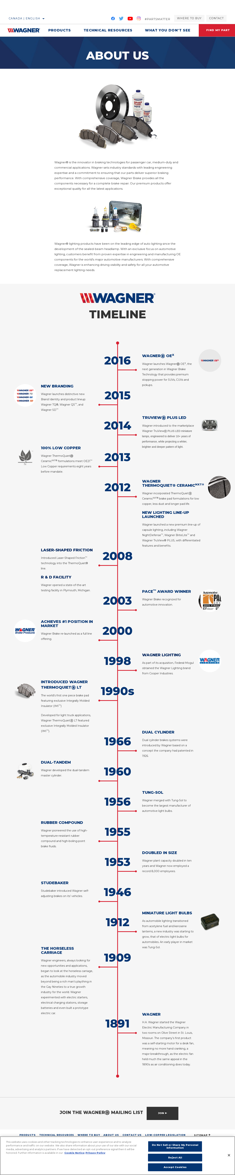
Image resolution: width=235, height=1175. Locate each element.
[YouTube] (130, 19)
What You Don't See (167, 30)
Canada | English (24, 18)
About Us (111, 1135)
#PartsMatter (157, 19)
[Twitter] (121, 19)
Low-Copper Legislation (165, 1135)
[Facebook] (113, 19)
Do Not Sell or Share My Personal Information (175, 1146)
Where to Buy (189, 18)
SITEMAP (202, 1135)
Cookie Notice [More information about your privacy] (74, 1152)
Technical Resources (108, 30)
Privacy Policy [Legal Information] (95, 1152)
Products (59, 30)
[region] (117, 1155)
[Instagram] (139, 19)
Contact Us (132, 1135)
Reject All (175, 1157)
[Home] (25, 30)
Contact (216, 18)
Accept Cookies (175, 1167)
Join (161, 1113)
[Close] (229, 1155)
